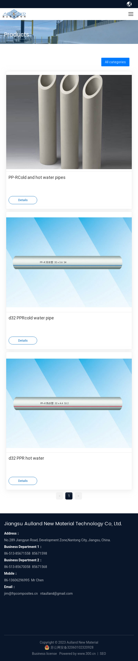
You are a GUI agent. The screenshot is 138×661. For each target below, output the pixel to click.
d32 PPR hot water (26, 458)
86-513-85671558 (17, 553)
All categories (115, 62)
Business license (44, 654)
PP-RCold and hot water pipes (37, 177)
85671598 (39, 553)
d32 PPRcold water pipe (31, 318)
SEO (103, 654)
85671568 (39, 567)
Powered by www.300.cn (77, 654)
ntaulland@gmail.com (56, 593)
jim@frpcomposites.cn (21, 593)
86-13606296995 (16, 580)
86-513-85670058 (17, 567)
